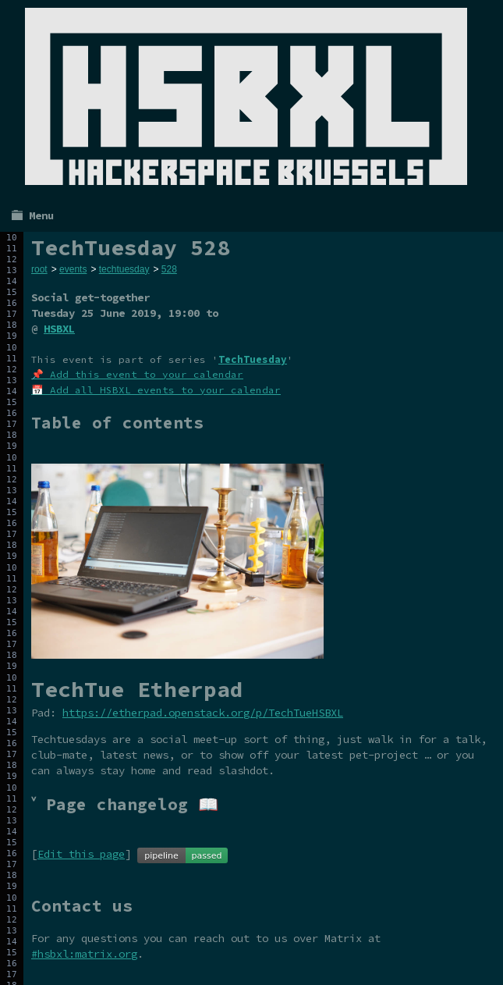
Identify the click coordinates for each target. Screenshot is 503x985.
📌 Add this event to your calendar (137, 374)
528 (169, 269)
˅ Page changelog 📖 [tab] (124, 804)
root (39, 269)
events (73, 269)
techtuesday (124, 269)
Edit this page (81, 854)
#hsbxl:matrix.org (84, 954)
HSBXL (59, 329)
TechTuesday (252, 359)
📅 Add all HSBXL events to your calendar (156, 390)
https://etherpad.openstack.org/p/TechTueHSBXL (202, 713)
